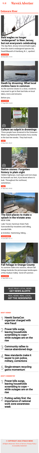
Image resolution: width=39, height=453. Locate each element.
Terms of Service (21, 444)
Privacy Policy (31, 444)
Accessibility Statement (19, 446)
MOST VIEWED (6, 313)
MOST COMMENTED (8, 376)
